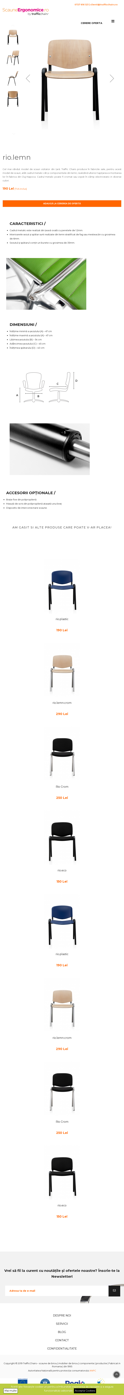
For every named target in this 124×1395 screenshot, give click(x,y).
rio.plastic (62, 619)
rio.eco (62, 870)
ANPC (92, 1370)
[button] (28, 78)
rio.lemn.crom (62, 702)
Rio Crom (62, 786)
